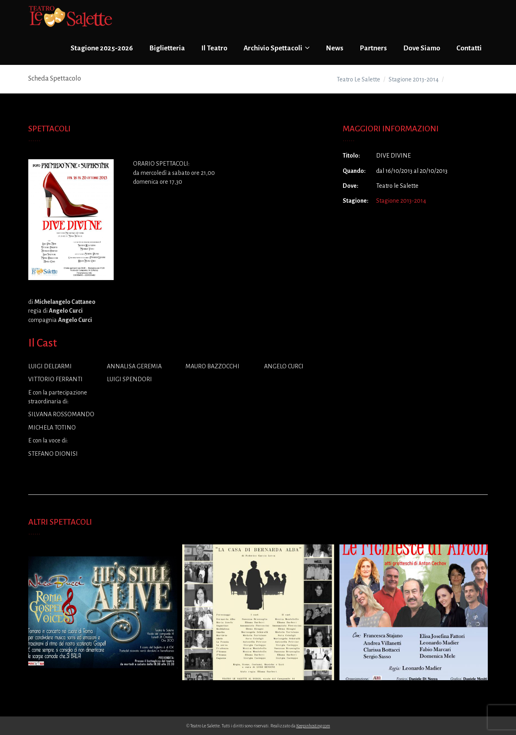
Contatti (469, 48)
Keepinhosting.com (313, 725)
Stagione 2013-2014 (401, 200)
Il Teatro (214, 48)
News (334, 48)
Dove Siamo (421, 48)
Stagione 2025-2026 (102, 48)
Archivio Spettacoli (276, 48)
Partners (373, 48)
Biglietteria (167, 48)
